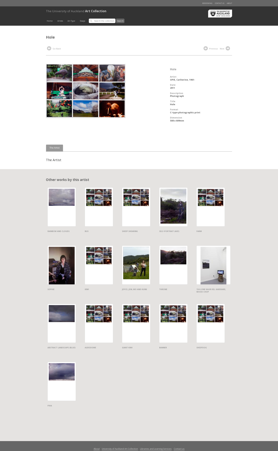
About (229, 3)
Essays (82, 21)
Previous (211, 49)
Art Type (71, 21)
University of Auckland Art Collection (120, 448)
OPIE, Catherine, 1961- (182, 79)
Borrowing (207, 3)
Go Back (54, 49)
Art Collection (76, 11)
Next (225, 49)
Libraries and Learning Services (156, 448)
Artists (60, 21)
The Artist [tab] (54, 147)
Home (50, 21)
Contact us (219, 3)
